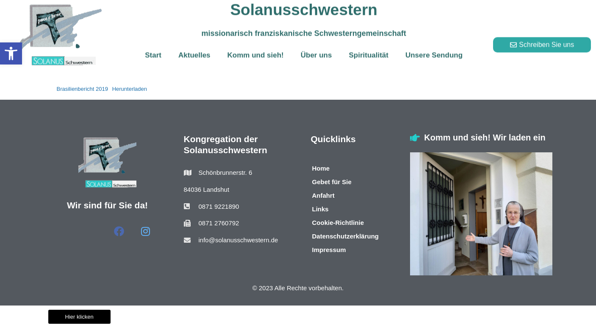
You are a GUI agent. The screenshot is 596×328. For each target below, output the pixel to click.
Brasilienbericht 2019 (82, 89)
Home (321, 168)
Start (153, 48)
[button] (11, 53)
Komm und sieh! (255, 48)
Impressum (329, 249)
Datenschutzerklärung (345, 236)
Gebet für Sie (332, 181)
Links (320, 209)
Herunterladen (129, 89)
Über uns (316, 48)
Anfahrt (323, 195)
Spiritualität (368, 48)
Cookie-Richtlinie (338, 222)
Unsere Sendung (434, 48)
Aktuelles (194, 48)
